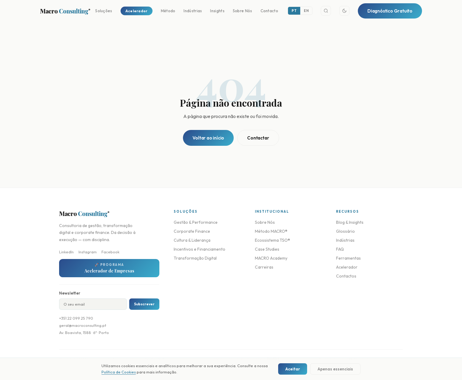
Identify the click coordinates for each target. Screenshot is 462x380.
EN (306, 11)
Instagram (87, 251)
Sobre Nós (242, 10)
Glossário (345, 231)
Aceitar (292, 369)
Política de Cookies (118, 372)
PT (294, 11)
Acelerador (136, 11)
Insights (217, 10)
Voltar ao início (208, 138)
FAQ (340, 249)
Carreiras (264, 267)
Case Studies (267, 249)
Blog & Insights (350, 222)
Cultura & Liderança (192, 240)
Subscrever (144, 304)
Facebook (110, 251)
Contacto (269, 10)
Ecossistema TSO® (272, 240)
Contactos (346, 276)
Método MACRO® (271, 231)
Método (168, 10)
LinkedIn (66, 251)
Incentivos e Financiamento (199, 249)
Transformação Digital (195, 258)
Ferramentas (348, 258)
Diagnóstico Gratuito (389, 11)
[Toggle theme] (344, 11)
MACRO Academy (271, 258)
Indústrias (193, 10)
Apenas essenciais (335, 369)
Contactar (258, 138)
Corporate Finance (192, 231)
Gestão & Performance (196, 222)
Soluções (103, 10)
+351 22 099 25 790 (76, 318)
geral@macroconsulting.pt (82, 325)
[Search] (326, 11)
